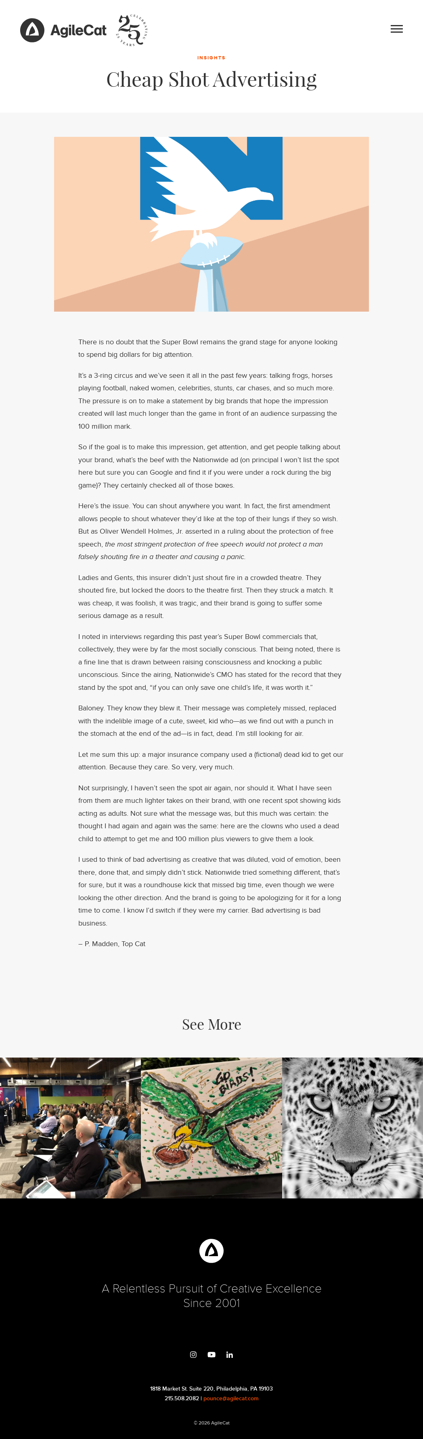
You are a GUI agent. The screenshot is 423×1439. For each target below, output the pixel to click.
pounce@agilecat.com (231, 1398)
